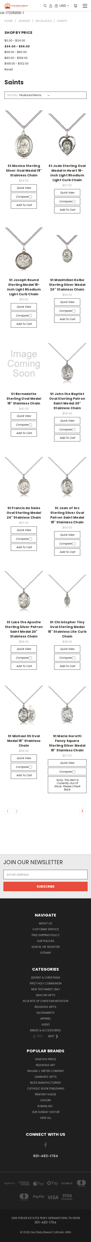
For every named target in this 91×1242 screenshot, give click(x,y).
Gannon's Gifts (46, 1077)
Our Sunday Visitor (46, 1112)
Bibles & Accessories (45, 1030)
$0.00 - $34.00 (14, 40)
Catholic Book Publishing (45, 1088)
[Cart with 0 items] (75, 6)
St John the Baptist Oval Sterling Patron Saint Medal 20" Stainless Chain (67, 401)
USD (64, 5)
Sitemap (45, 953)
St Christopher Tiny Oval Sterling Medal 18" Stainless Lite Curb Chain (67, 629)
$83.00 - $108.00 (16, 58)
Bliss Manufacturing (45, 1083)
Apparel (45, 1018)
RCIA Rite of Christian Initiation (45, 1001)
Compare (24, 197)
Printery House (45, 1094)
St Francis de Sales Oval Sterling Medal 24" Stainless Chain (24, 513)
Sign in (36, 947)
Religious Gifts (45, 1007)
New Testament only (45, 989)
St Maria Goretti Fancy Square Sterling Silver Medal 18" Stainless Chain (67, 743)
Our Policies (45, 941)
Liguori (45, 1100)
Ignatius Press (45, 1059)
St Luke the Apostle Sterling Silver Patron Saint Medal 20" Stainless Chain (24, 629)
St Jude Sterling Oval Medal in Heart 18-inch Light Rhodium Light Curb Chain (67, 173)
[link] (45, 846)
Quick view (24, 188)
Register (53, 947)
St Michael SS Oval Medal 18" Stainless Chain (24, 741)
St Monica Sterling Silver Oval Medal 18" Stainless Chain (24, 171)
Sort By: (12, 95)
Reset (8, 69)
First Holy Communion (46, 983)
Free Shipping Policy (46, 935)
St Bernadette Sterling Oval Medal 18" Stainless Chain (24, 399)
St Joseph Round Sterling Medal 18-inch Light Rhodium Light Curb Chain (24, 287)
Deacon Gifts (45, 995)
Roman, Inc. (46, 1106)
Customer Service (45, 929)
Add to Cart (24, 205)
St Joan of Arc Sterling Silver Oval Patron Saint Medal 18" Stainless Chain (67, 515)
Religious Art (45, 1065)
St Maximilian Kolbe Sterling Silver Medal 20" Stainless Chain (67, 285)
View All (45, 1118)
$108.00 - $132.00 (16, 63)
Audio (46, 1024)
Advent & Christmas (45, 977)
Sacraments (45, 1013)
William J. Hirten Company (45, 1071)
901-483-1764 (45, 1156)
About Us (45, 923)
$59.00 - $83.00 (15, 52)
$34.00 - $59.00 (17, 46)
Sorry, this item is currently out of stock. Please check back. (67, 784)
